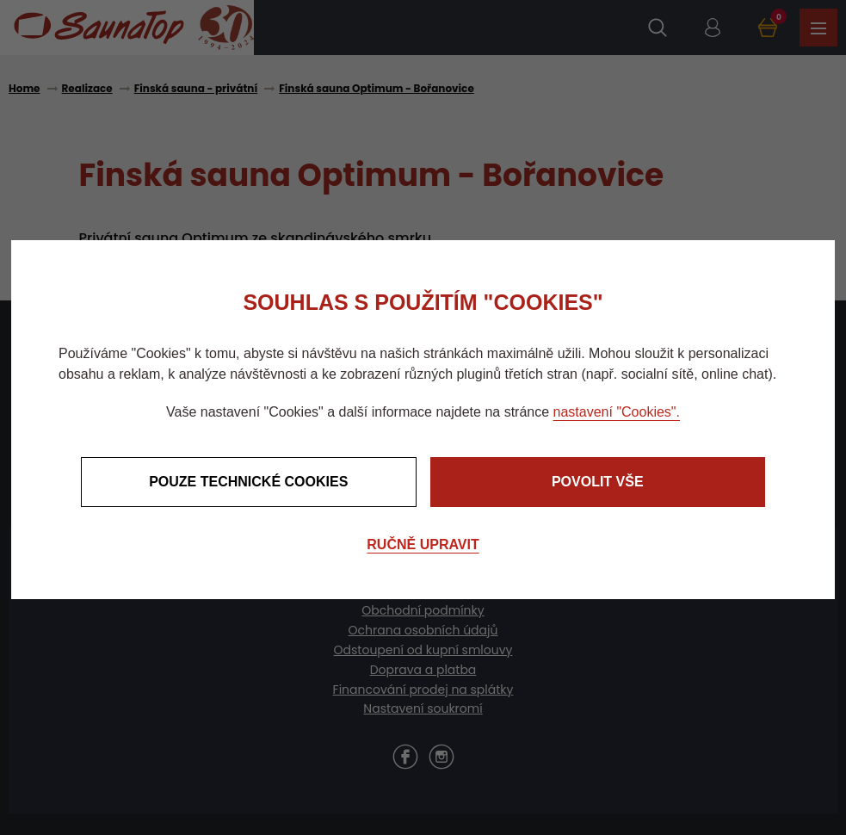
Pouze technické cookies (248, 481)
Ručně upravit (423, 544)
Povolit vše (598, 481)
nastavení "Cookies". (616, 412)
